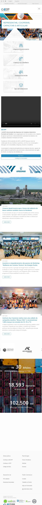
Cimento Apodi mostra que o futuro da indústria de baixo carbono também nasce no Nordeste (20, 209)
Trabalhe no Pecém (9, 3)
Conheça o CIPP (7, 463)
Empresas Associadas (8, 482)
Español (17, 1)
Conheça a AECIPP (8, 459)
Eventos (24, 466)
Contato (24, 478)
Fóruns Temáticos (26, 459)
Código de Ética (7, 466)
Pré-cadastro (6, 478)
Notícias (24, 463)
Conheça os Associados (21, 158)
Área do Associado (22, 3)
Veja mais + (21, 155)
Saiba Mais (7, 222)
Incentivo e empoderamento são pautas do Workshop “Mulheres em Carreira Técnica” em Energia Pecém (20, 264)
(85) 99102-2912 (28, 489)
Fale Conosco (35, 3)
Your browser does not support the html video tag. (21, 111)
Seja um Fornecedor (27, 485)
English (10, 1)
